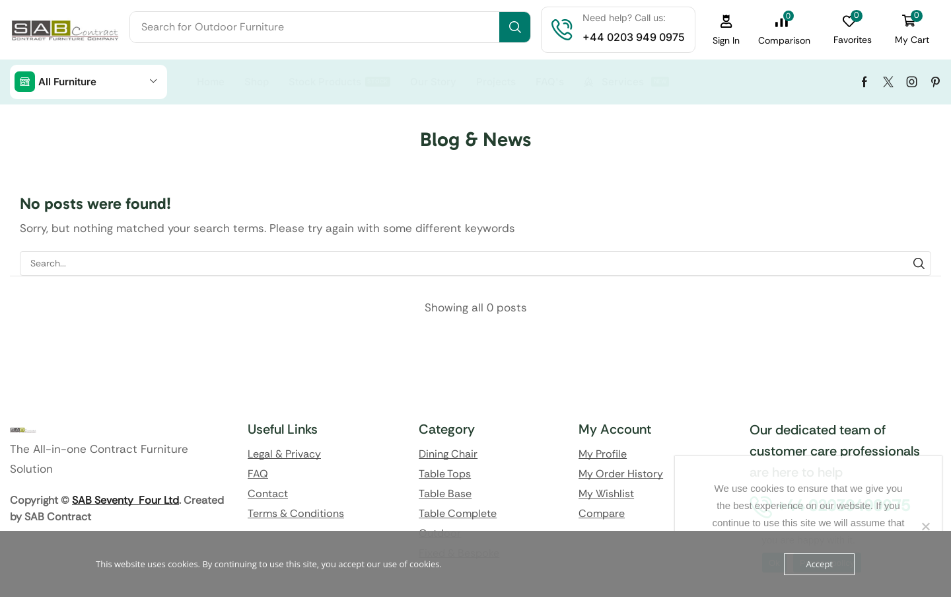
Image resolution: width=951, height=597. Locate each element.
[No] (925, 526)
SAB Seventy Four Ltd (125, 500)
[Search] (514, 27)
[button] (726, 30)
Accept (819, 564)
